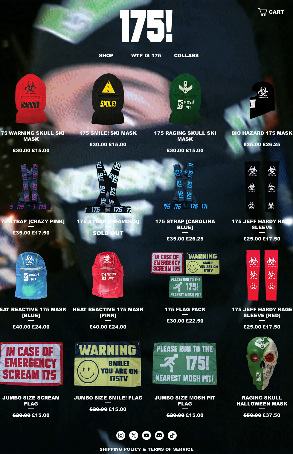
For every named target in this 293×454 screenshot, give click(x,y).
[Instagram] (120, 435)
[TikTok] (172, 435)
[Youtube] (146, 435)
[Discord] (159, 435)
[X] (133, 435)
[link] (275, 12)
